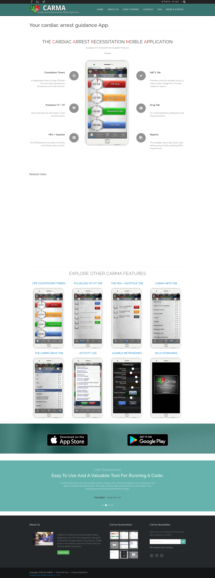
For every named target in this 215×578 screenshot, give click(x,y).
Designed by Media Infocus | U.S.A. (45, 575)
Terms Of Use (62, 572)
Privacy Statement (79, 572)
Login (176, 1)
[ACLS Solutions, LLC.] (54, 9)
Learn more (63, 552)
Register (167, 1)
